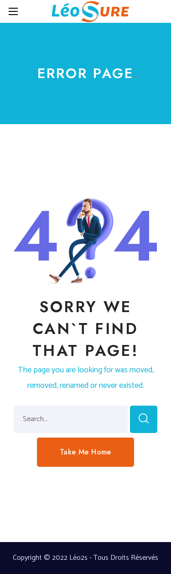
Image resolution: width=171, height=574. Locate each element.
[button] (85, 452)
